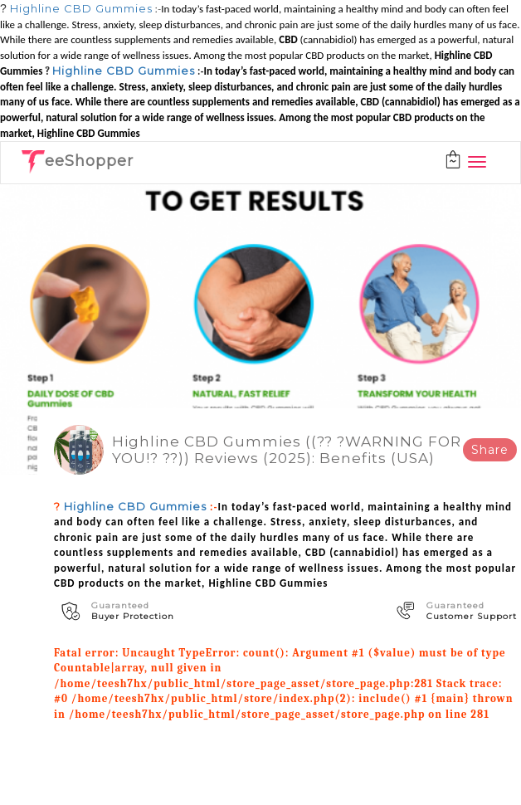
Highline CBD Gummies (81, 8)
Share (490, 449)
